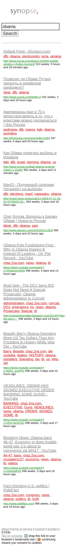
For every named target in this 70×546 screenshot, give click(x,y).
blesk (7, 226)
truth (35, 499)
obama (15, 56)
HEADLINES (43, 407)
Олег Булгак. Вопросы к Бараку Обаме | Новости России (30, 218)
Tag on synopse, (12, 535)
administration (13, 303)
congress (33, 495)
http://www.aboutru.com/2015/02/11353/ (28, 230)
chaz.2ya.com (13, 263)
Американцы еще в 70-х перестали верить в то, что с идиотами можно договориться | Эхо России (30, 118)
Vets (55, 359)
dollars (22, 355)
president (10, 359)
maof (28, 194)
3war (6, 92)
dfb (5, 56)
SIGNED (45, 411)
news (30, 263)
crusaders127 (13, 459)
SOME (8, 415)
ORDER (31, 411)
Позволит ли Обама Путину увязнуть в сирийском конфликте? (27, 83)
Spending (26, 359)
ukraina (55, 56)
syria (44, 56)
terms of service (21, 529)
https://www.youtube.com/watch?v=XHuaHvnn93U (23, 269)
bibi (6, 162)
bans (17, 455)
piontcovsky (30, 56)
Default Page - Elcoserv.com (26, 51)
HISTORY (36, 355)
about (5, 529)
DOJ (6, 307)
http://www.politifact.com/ (18, 503)
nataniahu (41, 194)
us (54, 162)
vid (5, 363)
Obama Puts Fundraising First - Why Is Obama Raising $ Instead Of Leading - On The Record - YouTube (29, 251)
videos (13, 463)
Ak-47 (7, 455)
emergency (20, 307)
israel (21, 162)
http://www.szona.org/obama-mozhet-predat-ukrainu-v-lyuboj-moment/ (31, 62)
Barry (7, 351)
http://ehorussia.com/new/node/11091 (26, 138)
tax (37, 359)
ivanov (30, 129)
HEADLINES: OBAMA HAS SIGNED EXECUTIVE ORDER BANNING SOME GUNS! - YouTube (28, 392)
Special (26, 311)
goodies (52, 529)
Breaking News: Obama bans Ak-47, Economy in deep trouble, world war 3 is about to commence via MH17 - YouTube (30, 444)
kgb (39, 129)
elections (16, 194)
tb (49, 263)
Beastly (18, 351)
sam (35, 226)
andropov (10, 129)
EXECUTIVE (12, 407)
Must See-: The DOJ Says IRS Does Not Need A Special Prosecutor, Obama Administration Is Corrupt (28, 291)
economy (32, 459)
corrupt (54, 303)
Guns (28, 407)
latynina (32, 162)
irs (32, 307)
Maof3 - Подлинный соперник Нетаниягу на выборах (28, 187)
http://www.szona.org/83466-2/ (22, 97)
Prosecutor (11, 311)
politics (20, 499)
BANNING (11, 403)
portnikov (10, 133)
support (40, 529)
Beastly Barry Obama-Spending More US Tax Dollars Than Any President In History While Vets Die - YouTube (29, 339)
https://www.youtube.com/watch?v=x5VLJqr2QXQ (23, 421)
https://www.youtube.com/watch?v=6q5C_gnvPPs (23, 369)
